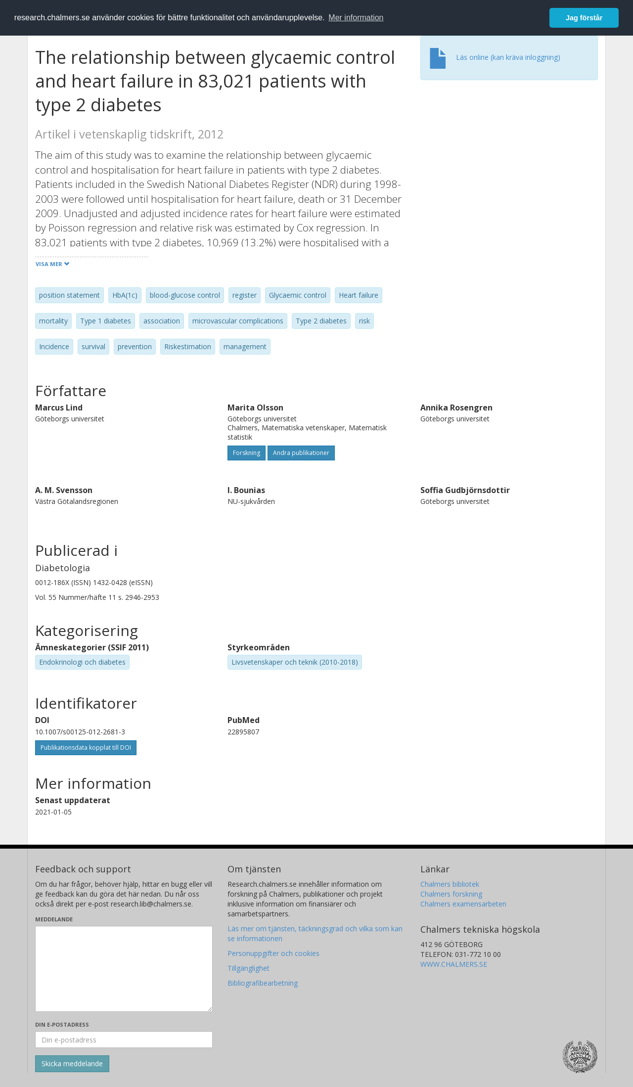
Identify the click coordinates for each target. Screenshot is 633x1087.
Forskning (246, 453)
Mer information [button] (355, 17)
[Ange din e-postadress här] (124, 1039)
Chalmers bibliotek (449, 884)
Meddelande (54, 919)
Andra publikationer (301, 453)
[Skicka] (72, 1063)
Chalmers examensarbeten (463, 903)
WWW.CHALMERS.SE (453, 964)
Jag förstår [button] (584, 18)
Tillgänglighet (248, 968)
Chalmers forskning (451, 894)
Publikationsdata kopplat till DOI (86, 747)
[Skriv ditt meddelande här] (124, 969)
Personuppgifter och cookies (273, 953)
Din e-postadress (62, 1024)
